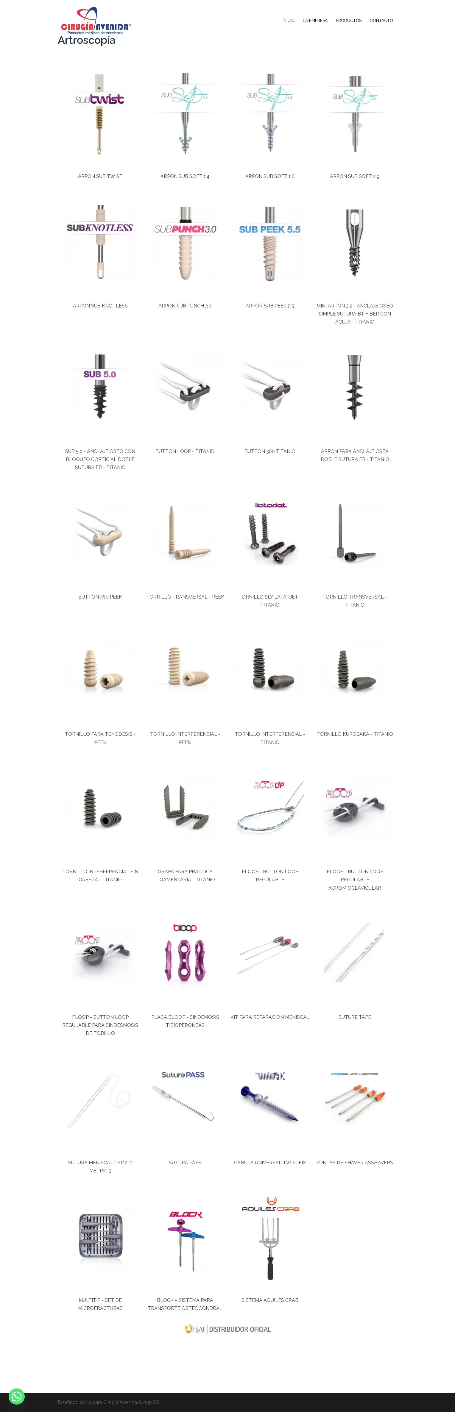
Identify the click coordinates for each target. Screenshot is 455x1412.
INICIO (288, 20)
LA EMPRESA (315, 20)
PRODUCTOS (348, 20)
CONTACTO (381, 20)
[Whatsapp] (17, 1396)
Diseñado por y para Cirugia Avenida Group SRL (110, 1402)
